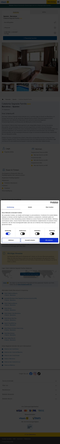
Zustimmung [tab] (10, 207)
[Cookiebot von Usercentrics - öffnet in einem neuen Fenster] (51, 202)
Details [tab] (30, 207)
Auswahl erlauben (30, 240)
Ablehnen (11, 240)
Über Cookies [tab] (49, 207)
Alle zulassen (49, 240)
